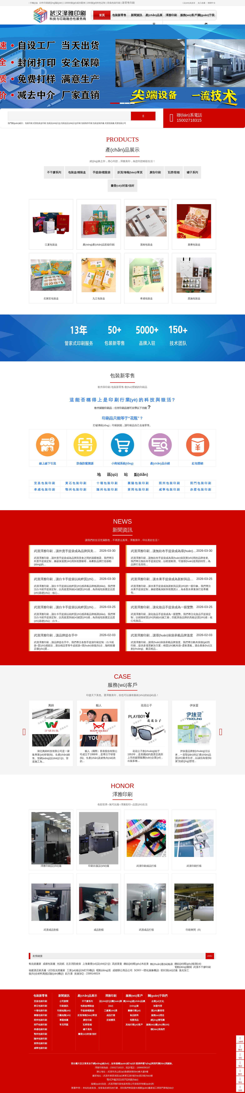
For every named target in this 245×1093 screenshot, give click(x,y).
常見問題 (64, 1024)
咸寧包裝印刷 (40, 1048)
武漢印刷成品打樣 (146, 866)
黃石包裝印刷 (40, 1006)
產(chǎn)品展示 (153, 20)
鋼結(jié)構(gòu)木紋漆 (136, 963)
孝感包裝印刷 (40, 1029)
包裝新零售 (119, 15)
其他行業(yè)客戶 (134, 1024)
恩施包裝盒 (194, 298)
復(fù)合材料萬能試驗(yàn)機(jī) (46, 973)
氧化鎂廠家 (35, 963)
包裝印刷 (28, 123)
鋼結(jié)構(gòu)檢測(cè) (188, 963)
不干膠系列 (54, 172)
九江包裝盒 (98, 298)
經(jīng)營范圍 (158, 1020)
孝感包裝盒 (146, 298)
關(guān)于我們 (206, 20)
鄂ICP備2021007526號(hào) (122, 1079)
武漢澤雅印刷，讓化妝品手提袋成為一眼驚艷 (162, 607)
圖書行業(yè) (134, 1010)
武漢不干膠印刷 (202, 967)
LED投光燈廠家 (56, 970)
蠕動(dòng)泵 (103, 970)
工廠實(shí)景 (111, 1010)
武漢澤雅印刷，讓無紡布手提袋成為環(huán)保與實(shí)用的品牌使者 (179, 551)
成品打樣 (110, 1015)
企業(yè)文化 (157, 1001)
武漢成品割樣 (51, 929)
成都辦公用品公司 (122, 970)
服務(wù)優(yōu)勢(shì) (157, 1024)
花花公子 (146, 705)
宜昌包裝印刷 (40, 1001)
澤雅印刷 (171, 15)
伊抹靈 (194, 705)
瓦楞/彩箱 (174, 172)
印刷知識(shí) (64, 1010)
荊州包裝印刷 (40, 1020)
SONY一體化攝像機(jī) (146, 970)
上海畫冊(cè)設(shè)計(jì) (96, 963)
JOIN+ (209, 956)
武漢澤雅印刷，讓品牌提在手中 (56, 635)
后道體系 (110, 1020)
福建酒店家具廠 (37, 970)
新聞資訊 (136, 15)
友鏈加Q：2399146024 (87, 973)
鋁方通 (69, 973)
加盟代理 (157, 1006)
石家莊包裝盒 (51, 298)
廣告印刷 (155, 172)
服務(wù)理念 (157, 1015)
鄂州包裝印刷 (40, 1034)
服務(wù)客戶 (188, 15)
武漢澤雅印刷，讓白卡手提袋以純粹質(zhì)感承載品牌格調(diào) (78, 579)
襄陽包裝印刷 (40, 1015)
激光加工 (184, 970)
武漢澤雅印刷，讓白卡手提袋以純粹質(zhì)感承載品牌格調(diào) (78, 607)
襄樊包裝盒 (194, 244)
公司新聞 (64, 1001)
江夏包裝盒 (51, 244)
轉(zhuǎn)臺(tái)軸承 (161, 964)
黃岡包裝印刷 (40, 1043)
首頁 (102, 15)
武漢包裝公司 (120, 123)
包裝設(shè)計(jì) (54, 123)
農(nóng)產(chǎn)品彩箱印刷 (99, 244)
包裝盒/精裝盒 (77, 172)
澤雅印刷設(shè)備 (51, 866)
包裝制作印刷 (86, 123)
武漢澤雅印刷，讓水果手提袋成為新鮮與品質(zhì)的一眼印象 (173, 579)
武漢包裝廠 (109, 123)
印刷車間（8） (194, 929)
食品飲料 (134, 1015)
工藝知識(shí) (64, 1015)
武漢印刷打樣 (194, 866)
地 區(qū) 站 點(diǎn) (122, 474)
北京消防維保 (73, 963)
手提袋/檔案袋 (101, 172)
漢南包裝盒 (146, 244)
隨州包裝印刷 (40, 1038)
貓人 (99, 705)
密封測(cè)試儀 (169, 970)
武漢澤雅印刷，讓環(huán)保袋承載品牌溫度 (162, 635)
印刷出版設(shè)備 (98, 866)
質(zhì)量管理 (157, 1010)
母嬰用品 (134, 1020)
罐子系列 (192, 172)
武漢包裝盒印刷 (39, 123)
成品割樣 (99, 929)
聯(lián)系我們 (158, 1029)
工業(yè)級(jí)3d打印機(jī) (81, 970)
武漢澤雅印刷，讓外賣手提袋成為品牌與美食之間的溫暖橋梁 (76, 551)
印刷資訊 (64, 1006)
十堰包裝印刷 (40, 1010)
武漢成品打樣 (146, 929)
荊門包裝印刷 (40, 1024)
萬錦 (51, 705)
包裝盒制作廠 (98, 123)
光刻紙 (60, 963)
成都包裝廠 (49, 963)
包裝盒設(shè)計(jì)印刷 (71, 123)
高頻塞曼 (117, 963)
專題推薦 (64, 1020)
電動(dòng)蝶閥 (183, 967)
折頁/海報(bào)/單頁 (130, 172)
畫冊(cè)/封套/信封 (122, 185)
